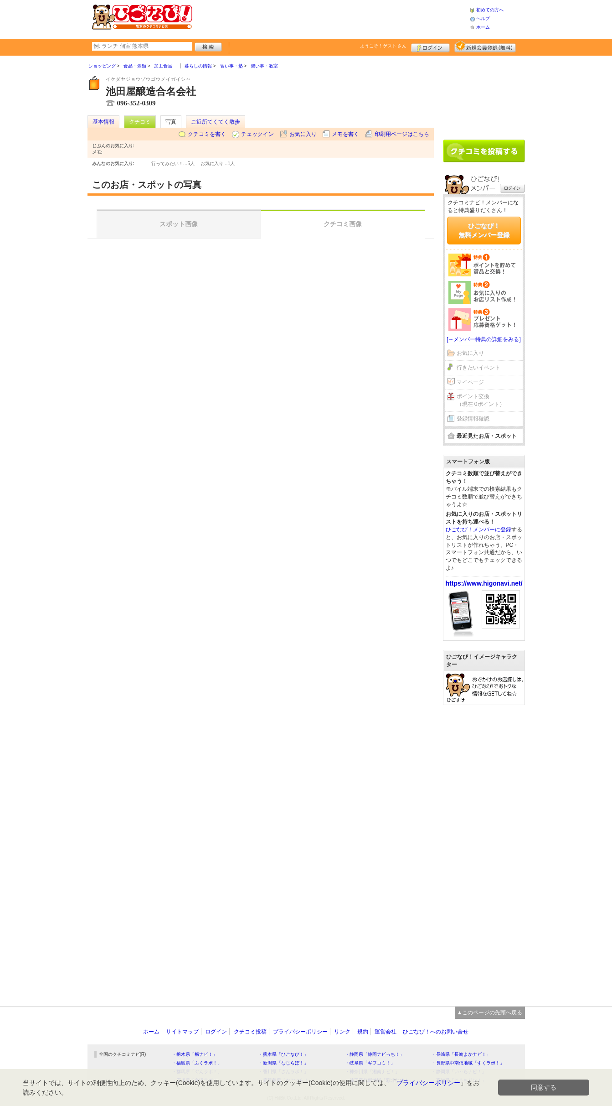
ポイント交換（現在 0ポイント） (481, 400)
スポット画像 (178, 224)
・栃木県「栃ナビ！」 (194, 1054)
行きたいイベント (478, 367)
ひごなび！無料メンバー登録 (483, 230)
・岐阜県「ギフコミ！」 (370, 1062)
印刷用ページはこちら (402, 134)
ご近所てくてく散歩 (215, 122)
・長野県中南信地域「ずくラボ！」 (468, 1062)
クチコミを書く (207, 134)
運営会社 (385, 1031)
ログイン (430, 46)
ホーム (483, 27)
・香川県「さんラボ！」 (283, 1071)
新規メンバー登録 (485, 46)
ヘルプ (483, 18)
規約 (362, 1031)
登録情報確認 (473, 418)
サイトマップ (182, 1031)
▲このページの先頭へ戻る (490, 1012)
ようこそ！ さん (383, 45)
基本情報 (103, 122)
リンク (342, 1031)
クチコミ (140, 122)
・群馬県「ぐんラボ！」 (197, 1071)
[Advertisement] (330, 18)
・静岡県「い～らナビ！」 (459, 1071)
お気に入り (303, 134)
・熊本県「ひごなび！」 (283, 1054)
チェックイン (257, 134)
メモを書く (345, 134)
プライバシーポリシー (300, 1031)
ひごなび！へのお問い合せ (435, 1031)
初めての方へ (490, 9)
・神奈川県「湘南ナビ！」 (372, 1071)
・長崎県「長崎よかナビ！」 (461, 1054)
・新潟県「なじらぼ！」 (283, 1062)
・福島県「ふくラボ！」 (197, 1062)
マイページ (470, 382)
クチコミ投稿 (250, 1031)
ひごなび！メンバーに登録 (478, 529)
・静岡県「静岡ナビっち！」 (374, 1054)
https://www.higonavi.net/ (484, 583)
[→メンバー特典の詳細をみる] (484, 339)
